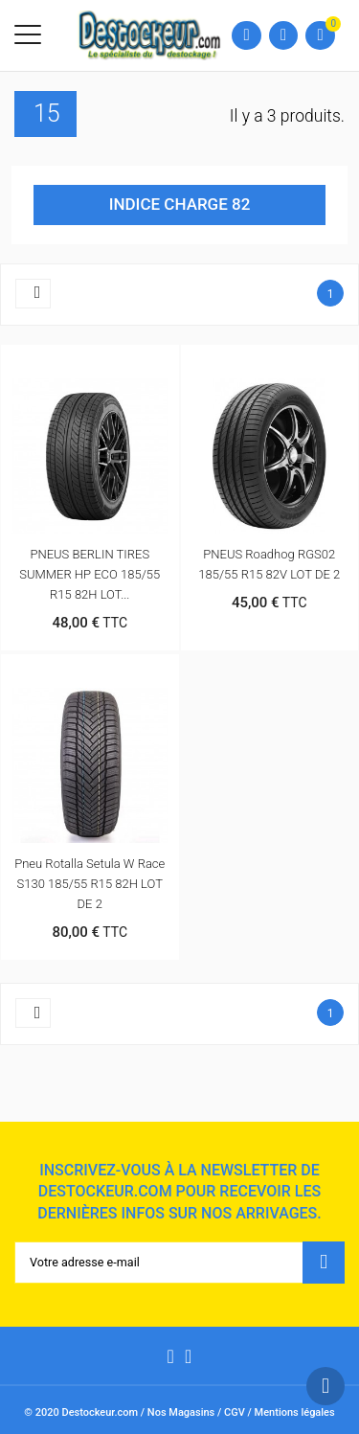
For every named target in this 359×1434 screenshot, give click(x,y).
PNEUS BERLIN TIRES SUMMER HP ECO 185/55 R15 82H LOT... (89, 574)
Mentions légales (295, 1412)
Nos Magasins (180, 1412)
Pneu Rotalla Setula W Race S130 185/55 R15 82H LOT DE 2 (89, 883)
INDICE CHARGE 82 (180, 204)
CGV (234, 1412)
